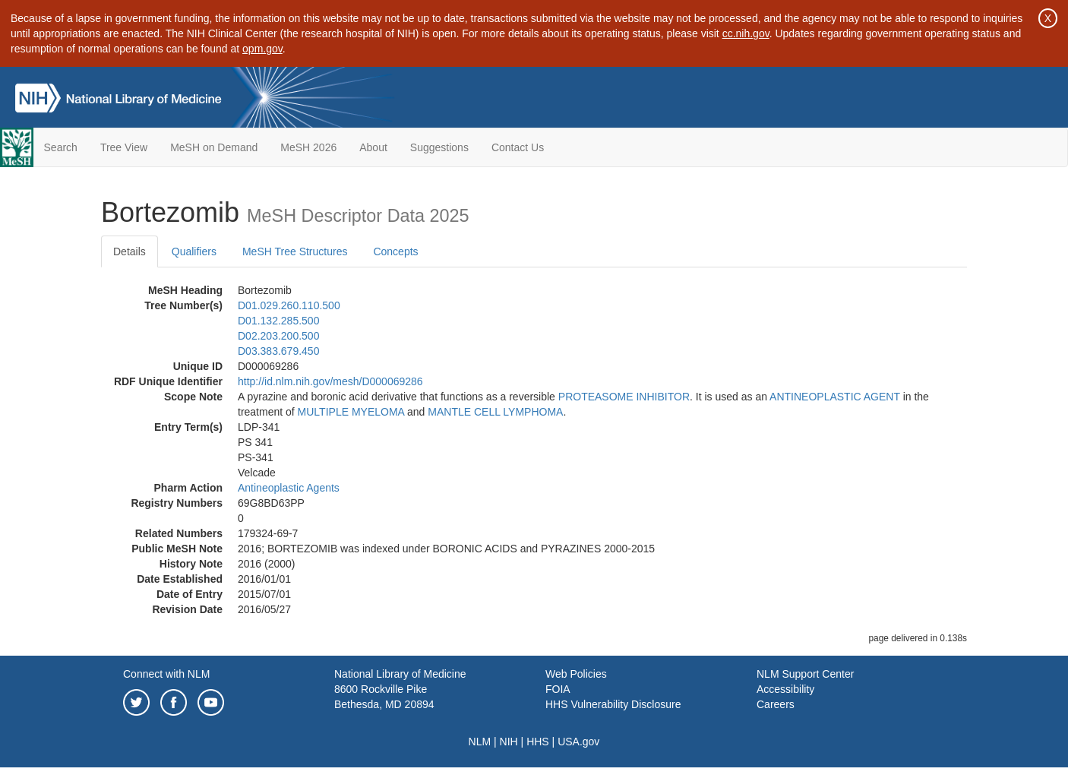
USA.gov (578, 741)
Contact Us (517, 147)
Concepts (395, 251)
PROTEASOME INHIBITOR (624, 397)
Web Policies (576, 674)
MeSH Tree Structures (295, 251)
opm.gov (262, 49)
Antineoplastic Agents (289, 488)
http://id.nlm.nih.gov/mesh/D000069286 (330, 381)
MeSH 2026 (308, 147)
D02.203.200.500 (278, 336)
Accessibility (785, 689)
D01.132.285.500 (278, 321)
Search (60, 147)
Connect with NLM (166, 674)
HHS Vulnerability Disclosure (613, 704)
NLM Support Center (805, 674)
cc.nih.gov (745, 33)
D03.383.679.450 (278, 351)
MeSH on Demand (214, 147)
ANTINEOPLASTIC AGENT (834, 397)
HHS (537, 741)
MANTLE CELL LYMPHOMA (495, 412)
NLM (480, 741)
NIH (509, 741)
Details (129, 251)
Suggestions (439, 147)
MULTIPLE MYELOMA (351, 412)
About (373, 147)
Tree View (123, 147)
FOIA (557, 689)
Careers (776, 704)
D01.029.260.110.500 (289, 305)
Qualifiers (194, 251)
